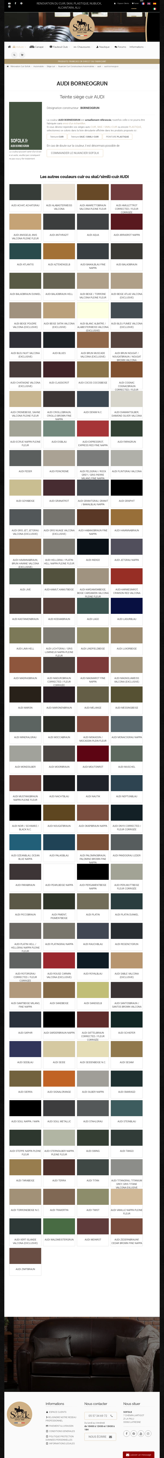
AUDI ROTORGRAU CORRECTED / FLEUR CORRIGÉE (25, 977)
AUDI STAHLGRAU (93, 1121)
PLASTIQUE (135, 127)
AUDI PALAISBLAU (59, 855)
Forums (120, 47)
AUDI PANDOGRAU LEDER (127, 855)
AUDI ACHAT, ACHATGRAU (25, 205)
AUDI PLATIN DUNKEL (127, 914)
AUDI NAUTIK (93, 796)
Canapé (37, 47)
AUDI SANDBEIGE (59, 1003)
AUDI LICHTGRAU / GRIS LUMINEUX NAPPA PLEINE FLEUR (59, 652)
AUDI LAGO (93, 619)
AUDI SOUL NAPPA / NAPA (25, 1121)
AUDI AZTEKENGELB (59, 264)
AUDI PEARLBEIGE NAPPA (59, 885)
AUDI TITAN (93, 1180)
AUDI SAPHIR (25, 1032)
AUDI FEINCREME (59, 471)
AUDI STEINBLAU (127, 1121)
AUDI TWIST (92, 1210)
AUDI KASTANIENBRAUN (25, 619)
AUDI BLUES (59, 353)
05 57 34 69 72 (101, 1416)
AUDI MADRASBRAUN (25, 678)
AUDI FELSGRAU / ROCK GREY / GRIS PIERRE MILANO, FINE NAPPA (93, 475)
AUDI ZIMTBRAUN (25, 1269)
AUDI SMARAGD (126, 1091)
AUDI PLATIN (93, 914)
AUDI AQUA (93, 235)
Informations (137, 47)
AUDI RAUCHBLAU (93, 944)
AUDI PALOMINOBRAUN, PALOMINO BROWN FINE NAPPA (93, 859)
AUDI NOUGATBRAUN (59, 826)
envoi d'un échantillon (74, 123)
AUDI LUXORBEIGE (127, 648)
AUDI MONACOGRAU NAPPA (127, 737)
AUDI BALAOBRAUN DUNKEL (25, 294)
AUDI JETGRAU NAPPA (127, 560)
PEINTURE (117, 136)
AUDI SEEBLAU (25, 1062)
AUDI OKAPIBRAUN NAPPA (93, 826)
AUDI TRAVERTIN (59, 1210)
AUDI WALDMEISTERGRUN (59, 1239)
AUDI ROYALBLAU (92, 973)
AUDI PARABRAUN (25, 885)
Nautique (103, 47)
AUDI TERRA (59, 1180)
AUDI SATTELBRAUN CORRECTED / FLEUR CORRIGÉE (93, 1036)
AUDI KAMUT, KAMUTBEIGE (59, 589)
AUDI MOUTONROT (93, 766)
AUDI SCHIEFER (126, 1032)
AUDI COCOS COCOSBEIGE (92, 382)
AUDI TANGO (127, 1151)
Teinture (57, 136)
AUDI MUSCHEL (126, 766)
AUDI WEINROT (93, 1239)
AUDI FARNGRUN (127, 441)
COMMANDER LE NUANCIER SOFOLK (75, 153)
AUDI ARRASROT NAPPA (127, 235)
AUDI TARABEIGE (25, 1180)
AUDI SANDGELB (93, 1003)
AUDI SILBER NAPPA (93, 1091)
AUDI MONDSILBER (25, 766)
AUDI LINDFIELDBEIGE (93, 648)
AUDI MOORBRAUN (59, 766)
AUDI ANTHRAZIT (59, 235)
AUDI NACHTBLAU (59, 796)
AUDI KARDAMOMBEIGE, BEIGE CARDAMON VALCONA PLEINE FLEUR (93, 593)
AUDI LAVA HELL (25, 648)
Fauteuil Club (58, 47)
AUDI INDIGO (93, 560)
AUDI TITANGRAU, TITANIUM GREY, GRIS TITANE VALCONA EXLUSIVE (126, 1184)
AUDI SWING (93, 1151)
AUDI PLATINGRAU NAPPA (59, 944)
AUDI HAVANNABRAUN (127, 530)
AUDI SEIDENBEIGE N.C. (93, 1062)
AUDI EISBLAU (59, 441)
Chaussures (82, 47)
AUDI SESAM (127, 1062)
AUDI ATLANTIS (25, 264)
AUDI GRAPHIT (127, 500)
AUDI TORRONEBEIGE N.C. (25, 1210)
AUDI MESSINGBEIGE (126, 707)
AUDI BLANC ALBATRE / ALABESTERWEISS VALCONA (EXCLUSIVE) (92, 327)
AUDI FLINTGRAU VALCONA (127, 471)
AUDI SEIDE (59, 1062)
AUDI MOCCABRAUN (59, 737)
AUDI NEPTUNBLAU (126, 796)
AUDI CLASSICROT (59, 382)
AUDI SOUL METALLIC (59, 1121)
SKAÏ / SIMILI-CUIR (107, 127)
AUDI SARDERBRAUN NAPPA (59, 1032)
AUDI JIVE (25, 589)
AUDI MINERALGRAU (25, 737)
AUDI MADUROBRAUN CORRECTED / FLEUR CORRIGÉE (59, 682)
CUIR (93, 127)
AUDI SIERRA (25, 1091)
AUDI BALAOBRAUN (126, 264)
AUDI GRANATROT (59, 500)
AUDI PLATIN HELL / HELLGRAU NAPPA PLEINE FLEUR (25, 948)
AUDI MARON (25, 707)
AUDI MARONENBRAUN (59, 707)
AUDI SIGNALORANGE (59, 1091)
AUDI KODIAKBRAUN (59, 619)
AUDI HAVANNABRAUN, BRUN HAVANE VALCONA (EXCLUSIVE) (25, 563)
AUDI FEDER (25, 471)
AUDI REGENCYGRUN (126, 944)
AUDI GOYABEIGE (25, 500)
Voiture (18, 47)
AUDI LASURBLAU (126, 619)
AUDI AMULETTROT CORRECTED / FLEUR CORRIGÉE (126, 209)
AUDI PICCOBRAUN (25, 914)
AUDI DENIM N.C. (93, 412)
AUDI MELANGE (92, 707)
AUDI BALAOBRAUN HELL (59, 294)
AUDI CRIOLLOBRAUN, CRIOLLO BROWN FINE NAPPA (59, 416)
